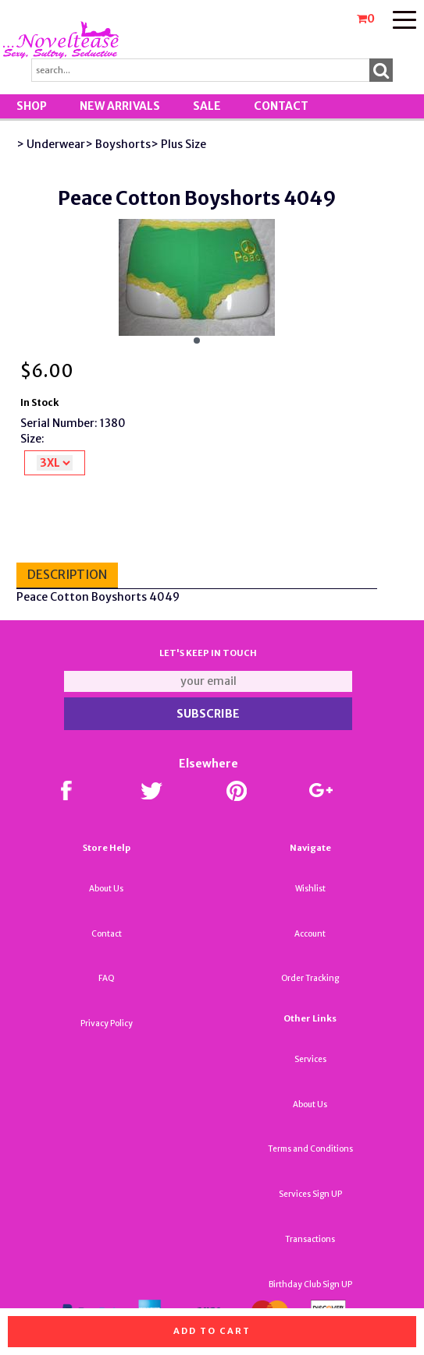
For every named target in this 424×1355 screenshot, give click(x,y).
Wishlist (310, 889)
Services (310, 1059)
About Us (106, 889)
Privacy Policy (106, 1023)
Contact (281, 106)
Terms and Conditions (310, 1149)
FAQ (106, 978)
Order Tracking (310, 978)
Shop (31, 106)
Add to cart (212, 1330)
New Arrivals (120, 106)
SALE (207, 106)
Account (310, 934)
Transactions (310, 1239)
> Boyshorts (118, 144)
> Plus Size (178, 144)
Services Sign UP (310, 1194)
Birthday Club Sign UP (310, 1284)
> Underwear (50, 144)
